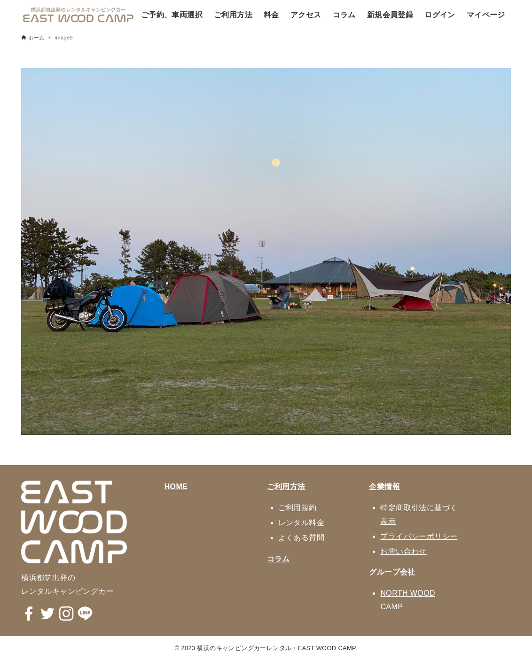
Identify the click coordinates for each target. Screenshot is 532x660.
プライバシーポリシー (418, 536)
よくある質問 (301, 538)
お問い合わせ (403, 551)
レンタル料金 (301, 523)
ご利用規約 (297, 508)
